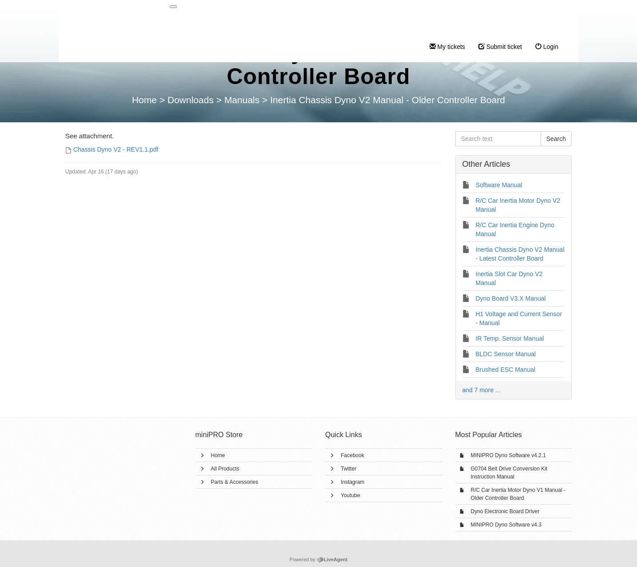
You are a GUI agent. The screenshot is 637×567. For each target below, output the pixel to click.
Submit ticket (500, 46)
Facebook (352, 455)
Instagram (352, 482)
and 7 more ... (481, 390)
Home (218, 455)
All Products (225, 469)
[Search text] (498, 138)
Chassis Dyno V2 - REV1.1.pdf (115, 149)
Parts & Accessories (235, 482)
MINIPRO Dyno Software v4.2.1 (508, 455)
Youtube (350, 495)
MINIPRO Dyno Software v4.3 (506, 525)
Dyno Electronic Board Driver (505, 511)
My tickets (447, 46)
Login (546, 46)
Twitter (348, 469)
